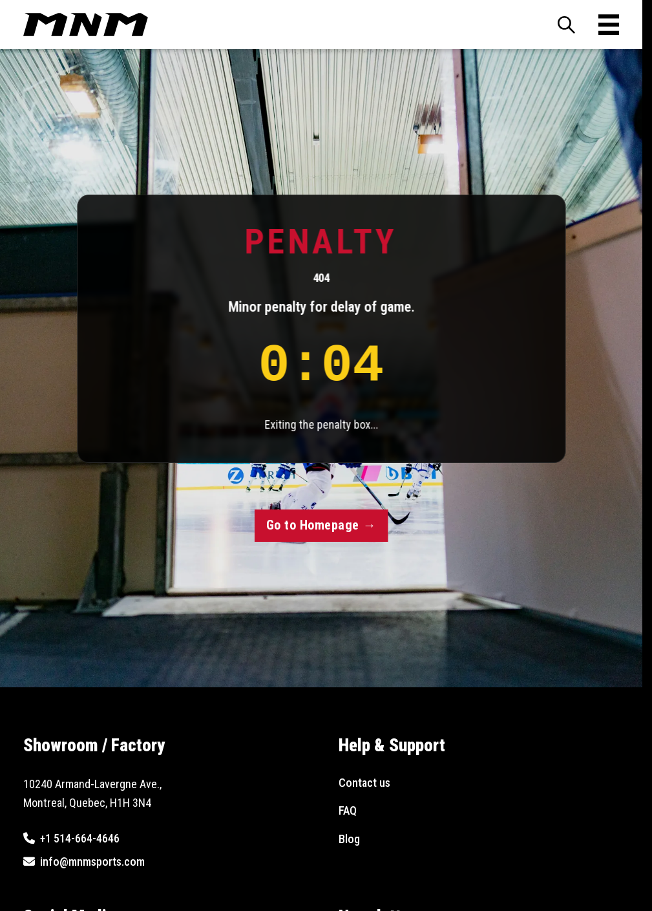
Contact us (364, 782)
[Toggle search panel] (566, 25)
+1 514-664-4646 (80, 838)
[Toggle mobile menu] (608, 24)
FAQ (348, 810)
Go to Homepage (321, 525)
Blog (349, 839)
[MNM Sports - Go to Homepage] (85, 24)
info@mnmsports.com (92, 861)
